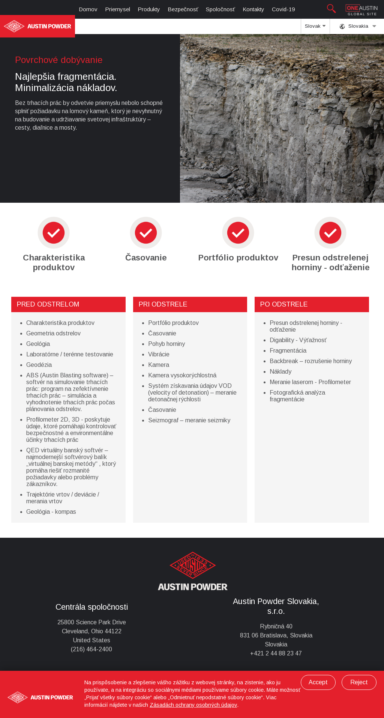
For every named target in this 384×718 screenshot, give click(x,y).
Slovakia (357, 26)
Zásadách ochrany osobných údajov (193, 705)
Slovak (315, 28)
